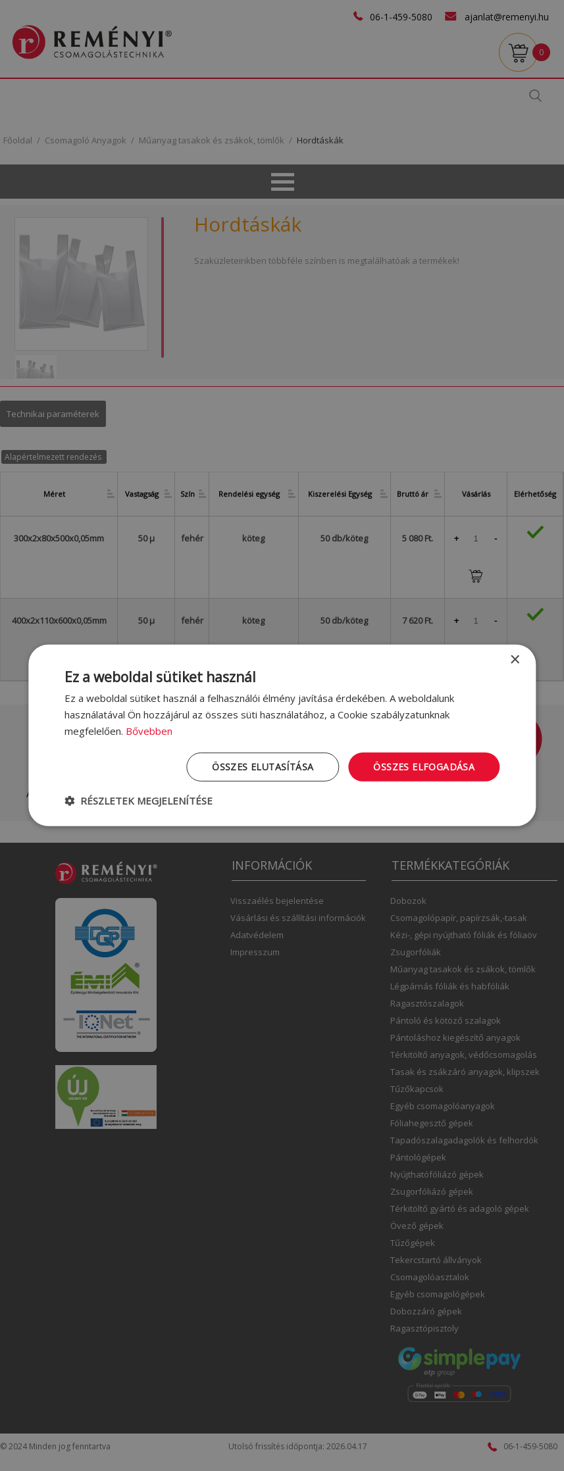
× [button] (514, 660)
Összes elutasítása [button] (262, 766)
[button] (138, 801)
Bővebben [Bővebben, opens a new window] (149, 730)
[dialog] (282, 735)
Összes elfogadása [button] (423, 766)
